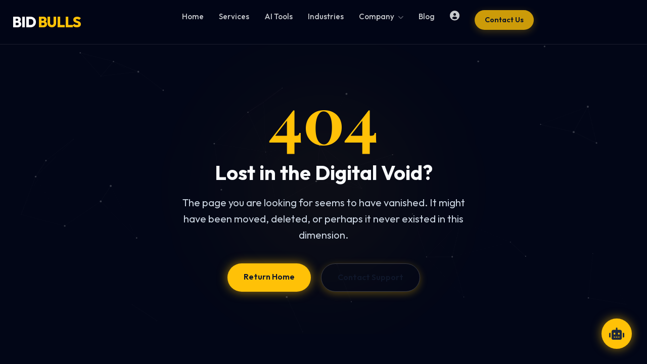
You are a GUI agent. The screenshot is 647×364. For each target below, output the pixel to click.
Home (193, 16)
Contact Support (370, 277)
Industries (326, 16)
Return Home (269, 276)
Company (381, 16)
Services (234, 16)
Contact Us (504, 19)
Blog (427, 16)
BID (46, 22)
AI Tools (278, 16)
